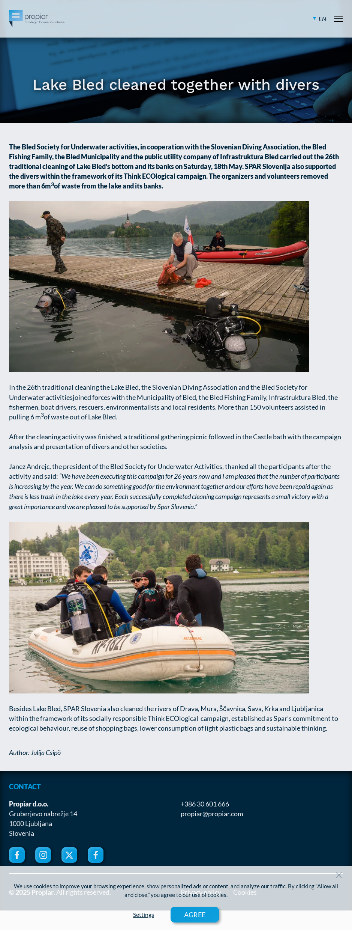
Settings (143, 914)
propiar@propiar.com (212, 813)
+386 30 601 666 (205, 804)
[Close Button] (339, 875)
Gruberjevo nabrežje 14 (43, 813)
